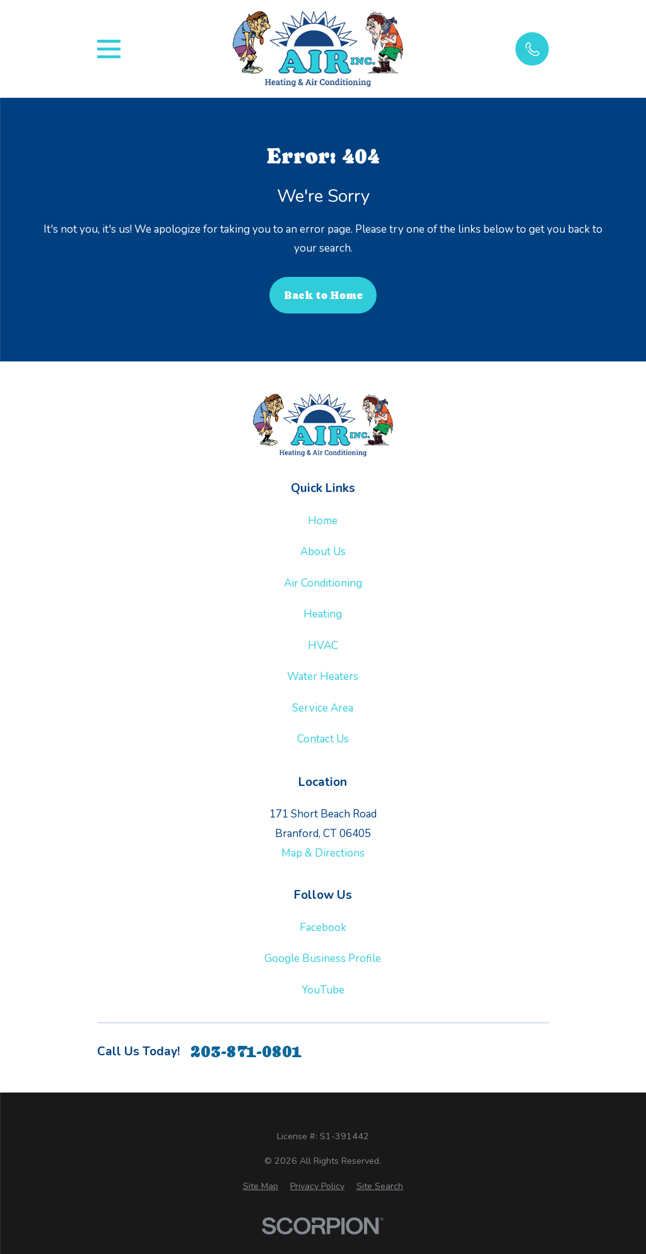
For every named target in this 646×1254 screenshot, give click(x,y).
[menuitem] (260, 1186)
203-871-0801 (246, 1051)
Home (323, 520)
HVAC (323, 645)
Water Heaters (322, 676)
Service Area (322, 708)
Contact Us (323, 739)
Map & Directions (323, 853)
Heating (322, 614)
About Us (323, 551)
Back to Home (323, 295)
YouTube (323, 990)
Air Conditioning (323, 583)
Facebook (323, 927)
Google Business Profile (322, 958)
